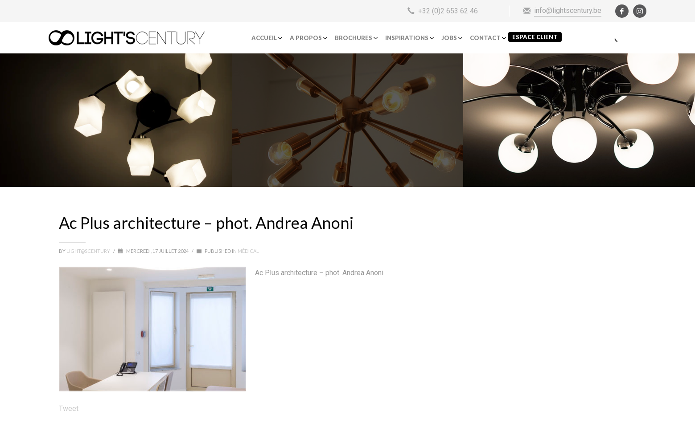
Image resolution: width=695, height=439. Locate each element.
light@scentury (88, 251)
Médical (248, 251)
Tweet (68, 408)
